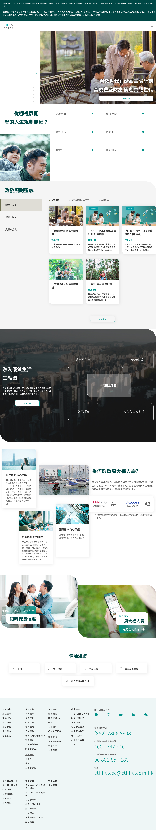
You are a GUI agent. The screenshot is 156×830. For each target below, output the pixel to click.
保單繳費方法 (78, 726)
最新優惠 (52, 785)
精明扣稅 (127, 150)
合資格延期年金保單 (35, 735)
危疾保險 (29, 731)
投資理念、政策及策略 (35, 794)
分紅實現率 (30, 799)
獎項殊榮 (6, 798)
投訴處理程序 (54, 731)
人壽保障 (29, 713)
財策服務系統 (78, 718)
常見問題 (52, 750)
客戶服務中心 (54, 718)
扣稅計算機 (30, 767)
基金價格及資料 (79, 731)
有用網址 (52, 726)
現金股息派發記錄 (34, 817)
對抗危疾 (77, 150)
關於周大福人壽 (10, 785)
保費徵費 (29, 812)
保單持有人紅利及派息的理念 (35, 787)
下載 (73, 744)
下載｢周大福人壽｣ (80, 713)
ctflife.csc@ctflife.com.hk (124, 772)
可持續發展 (7, 793)
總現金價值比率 (33, 804)
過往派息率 (30, 808)
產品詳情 (126, 98)
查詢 (50, 722)
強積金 (28, 758)
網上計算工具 (32, 748)
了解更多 (102, 318)
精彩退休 (127, 132)
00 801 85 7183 (111, 759)
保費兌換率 (76, 735)
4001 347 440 (109, 746)
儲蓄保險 (29, 722)
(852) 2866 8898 (112, 733)
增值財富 (127, 114)
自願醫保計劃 (32, 744)
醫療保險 (29, 718)
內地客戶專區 (78, 739)
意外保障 (29, 726)
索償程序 (52, 745)
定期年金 (29, 739)
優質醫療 (77, 132)
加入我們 (6, 802)
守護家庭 (77, 114)
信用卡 (28, 763)
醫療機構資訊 (54, 741)
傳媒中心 (6, 789)
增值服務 (75, 722)
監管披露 (29, 821)
